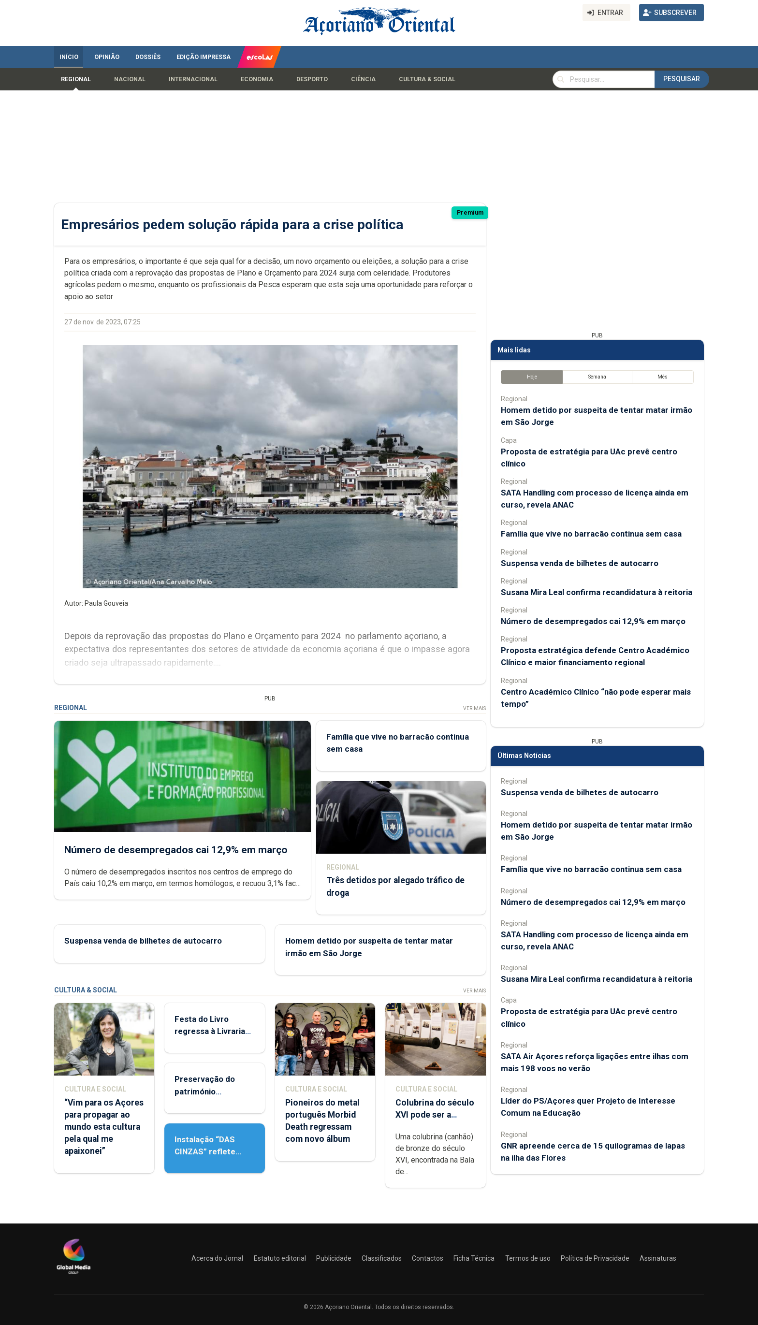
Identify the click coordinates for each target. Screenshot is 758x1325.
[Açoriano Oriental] (73, 1275)
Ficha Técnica (474, 1258)
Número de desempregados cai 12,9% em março (176, 849)
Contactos (427, 1258)
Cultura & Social (427, 79)
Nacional (130, 79)
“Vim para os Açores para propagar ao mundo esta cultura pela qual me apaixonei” (104, 1127)
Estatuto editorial (280, 1258)
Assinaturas (658, 1258)
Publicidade (333, 1258)
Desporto (312, 79)
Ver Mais (474, 708)
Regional (76, 79)
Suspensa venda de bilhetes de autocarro (143, 941)
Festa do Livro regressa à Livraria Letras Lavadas (210, 1031)
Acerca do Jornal (217, 1258)
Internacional (193, 79)
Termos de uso (528, 1258)
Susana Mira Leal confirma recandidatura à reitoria (596, 592)
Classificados (382, 1258)
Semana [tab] (597, 377)
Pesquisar (681, 79)
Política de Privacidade (595, 1258)
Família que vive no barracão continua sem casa (591, 534)
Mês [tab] (662, 377)
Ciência (363, 79)
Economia (257, 79)
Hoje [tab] (532, 377)
